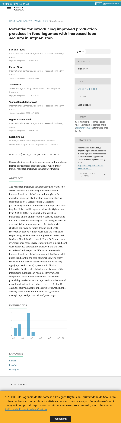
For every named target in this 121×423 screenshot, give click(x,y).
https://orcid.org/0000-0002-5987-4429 (24, 113)
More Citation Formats (88, 174)
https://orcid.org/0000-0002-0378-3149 (23, 96)
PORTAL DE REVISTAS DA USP (15, 4)
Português (14, 369)
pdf (81, 51)
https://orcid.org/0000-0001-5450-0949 (24, 78)
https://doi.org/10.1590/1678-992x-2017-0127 (37, 154)
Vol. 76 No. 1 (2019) (38, 21)
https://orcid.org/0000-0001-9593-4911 (23, 131)
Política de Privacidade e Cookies (26, 409)
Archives (22, 21)
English (12, 360)
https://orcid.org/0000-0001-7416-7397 (23, 61)
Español (13, 365)
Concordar (60, 419)
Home (12, 21)
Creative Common (84, 127)
